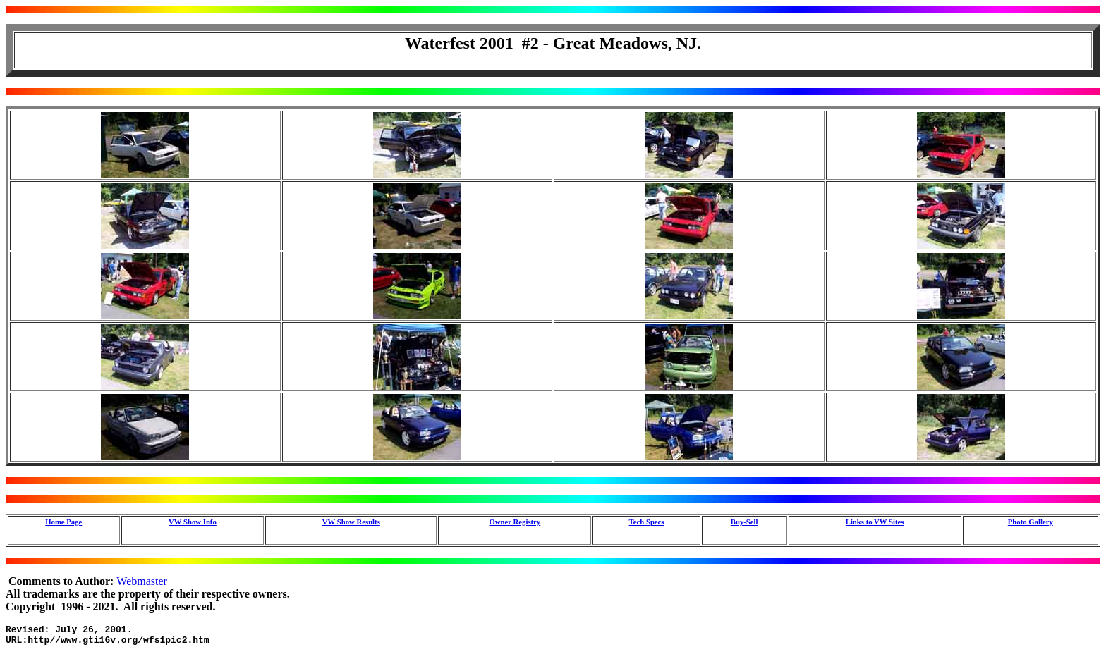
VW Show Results (351, 521)
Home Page (63, 521)
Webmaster (141, 581)
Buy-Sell (744, 521)
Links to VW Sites (875, 521)
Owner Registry (515, 521)
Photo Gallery (1030, 521)
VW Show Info (193, 521)
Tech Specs (646, 521)
